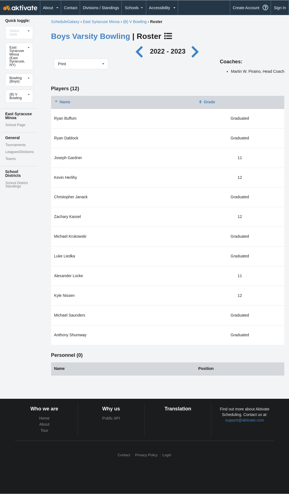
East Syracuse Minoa (101, 21)
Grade (206, 102)
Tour (44, 430)
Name (62, 102)
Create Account (246, 8)
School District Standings (16, 185)
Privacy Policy (146, 455)
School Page (15, 125)
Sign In (280, 8)
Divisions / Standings (101, 8)
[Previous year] (140, 51)
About (44, 424)
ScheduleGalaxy (65, 21)
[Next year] (195, 51)
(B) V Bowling (135, 21)
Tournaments (15, 145)
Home (44, 418)
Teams (10, 159)
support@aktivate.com (244, 420)
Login (167, 455)
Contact (70, 8)
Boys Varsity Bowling (90, 36)
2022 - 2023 (167, 51)
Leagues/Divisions (19, 152)
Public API (111, 418)
